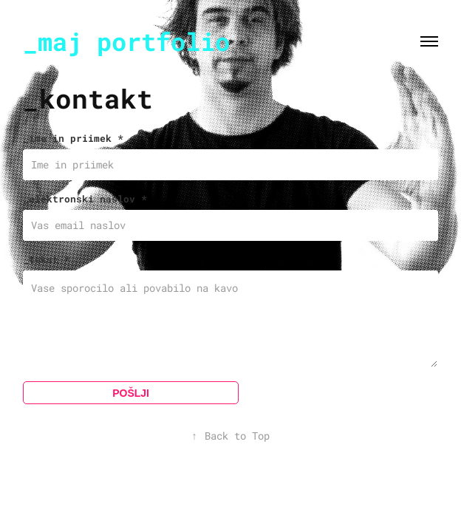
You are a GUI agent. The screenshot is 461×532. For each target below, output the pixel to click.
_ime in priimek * (73, 138)
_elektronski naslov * (85, 199)
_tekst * (46, 259)
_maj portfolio (126, 41)
